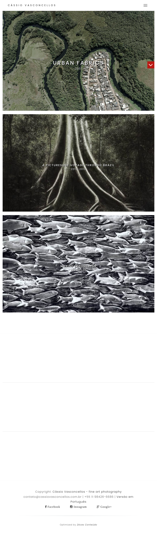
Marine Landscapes (78, 266)
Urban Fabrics (78, 63)
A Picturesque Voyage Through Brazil (78, 165)
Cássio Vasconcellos (32, 5)
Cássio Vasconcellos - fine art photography (87, 492)
